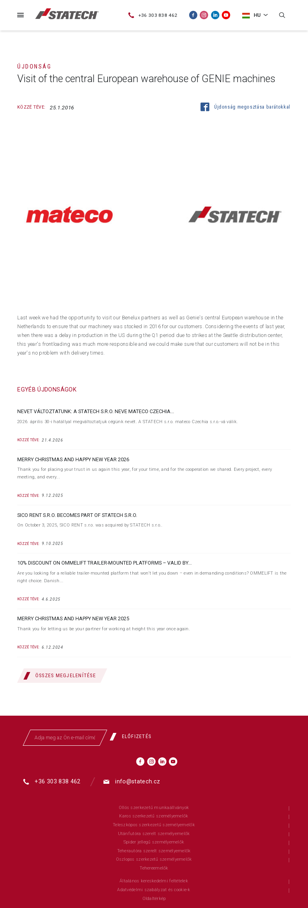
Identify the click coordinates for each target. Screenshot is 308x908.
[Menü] (20, 15)
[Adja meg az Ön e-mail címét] (65, 738)
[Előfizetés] (133, 737)
